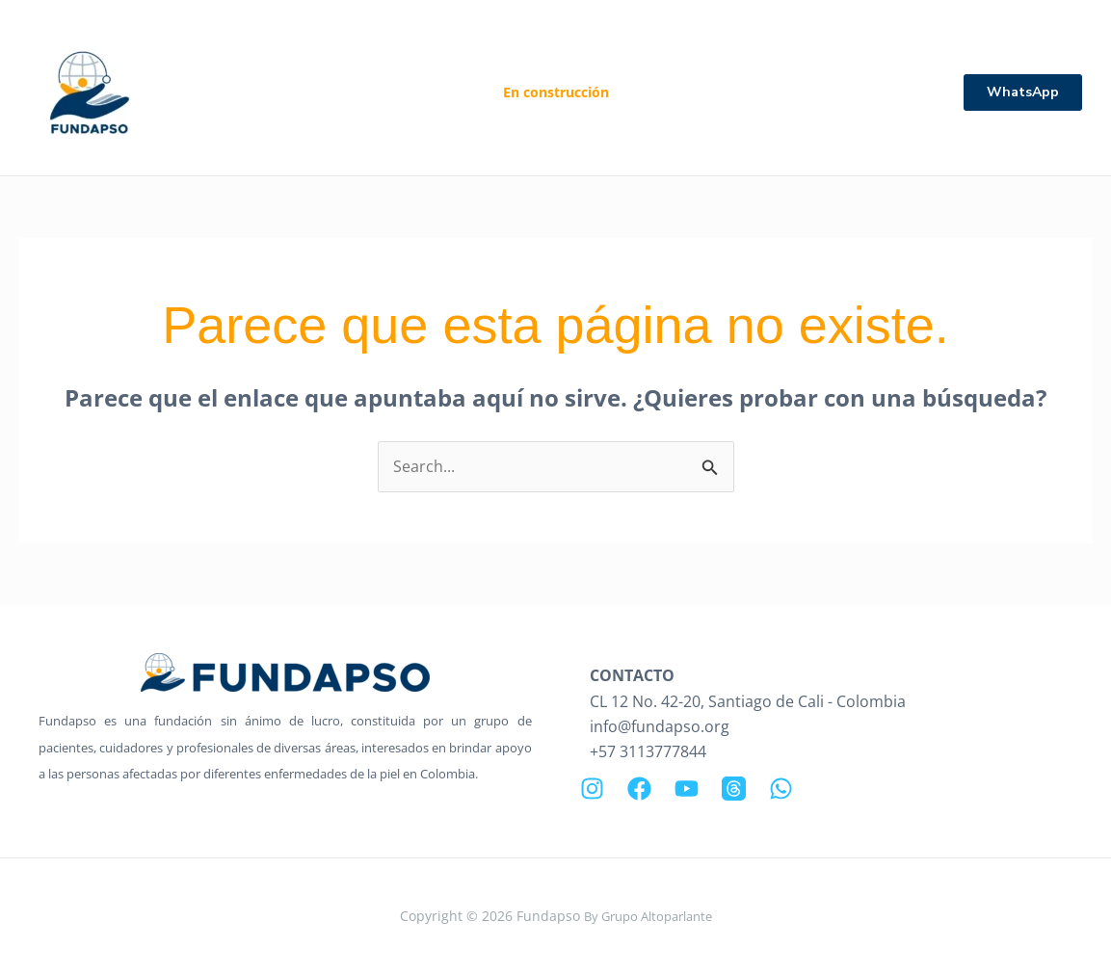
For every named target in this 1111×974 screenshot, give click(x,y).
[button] (1023, 92)
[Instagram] (592, 789)
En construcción (556, 92)
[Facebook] (639, 789)
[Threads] (734, 789)
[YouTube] (687, 789)
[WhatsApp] (781, 789)
